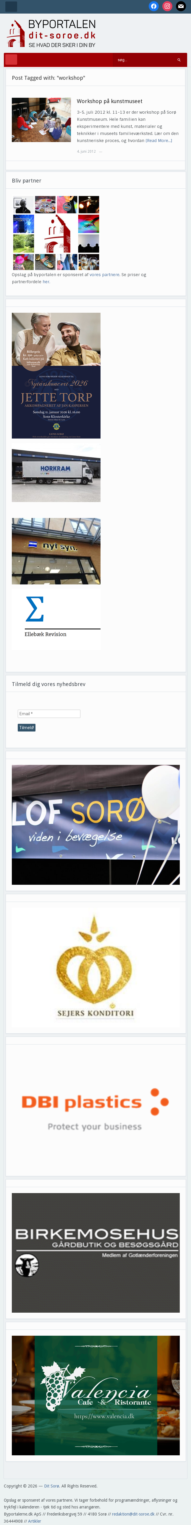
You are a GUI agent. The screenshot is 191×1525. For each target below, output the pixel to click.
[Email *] (49, 714)
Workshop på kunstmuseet (110, 101)
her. (46, 281)
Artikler (34, 1521)
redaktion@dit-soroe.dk (133, 1514)
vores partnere (104, 274)
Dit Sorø (51, 1486)
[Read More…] (159, 140)
